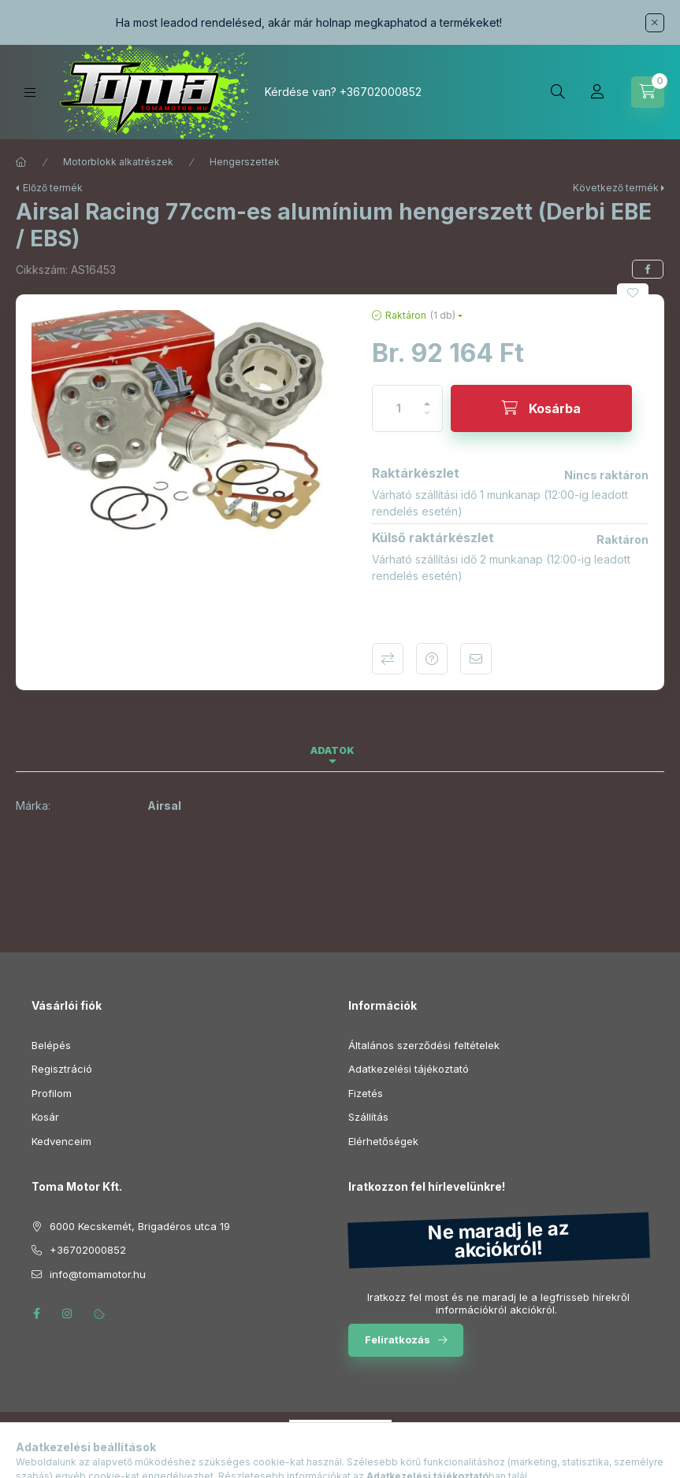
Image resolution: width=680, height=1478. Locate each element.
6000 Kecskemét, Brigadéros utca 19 (140, 1226)
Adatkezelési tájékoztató (408, 1068)
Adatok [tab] (332, 750)
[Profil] (597, 92)
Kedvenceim (61, 1141)
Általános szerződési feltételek (424, 1045)
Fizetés (365, 1093)
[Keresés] (558, 92)
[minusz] (427, 419)
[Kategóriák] (30, 92)
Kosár (45, 1116)
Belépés (51, 1045)
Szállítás (368, 1116)
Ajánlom (476, 658)
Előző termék (53, 188)
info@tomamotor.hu (98, 1274)
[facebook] (647, 269)
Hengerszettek (245, 162)
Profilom (52, 1093)
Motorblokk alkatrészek (118, 162)
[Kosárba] (541, 408)
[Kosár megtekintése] (647, 92)
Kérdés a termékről (432, 658)
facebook (36, 1313)
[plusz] (427, 397)
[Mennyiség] (399, 408)
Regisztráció (62, 1068)
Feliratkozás (397, 1339)
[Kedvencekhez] (632, 292)
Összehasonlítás (387, 658)
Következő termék (616, 188)
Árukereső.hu (340, 1447)
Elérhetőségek (383, 1141)
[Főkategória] (21, 162)
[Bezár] (654, 22)
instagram (68, 1313)
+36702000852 (381, 91)
